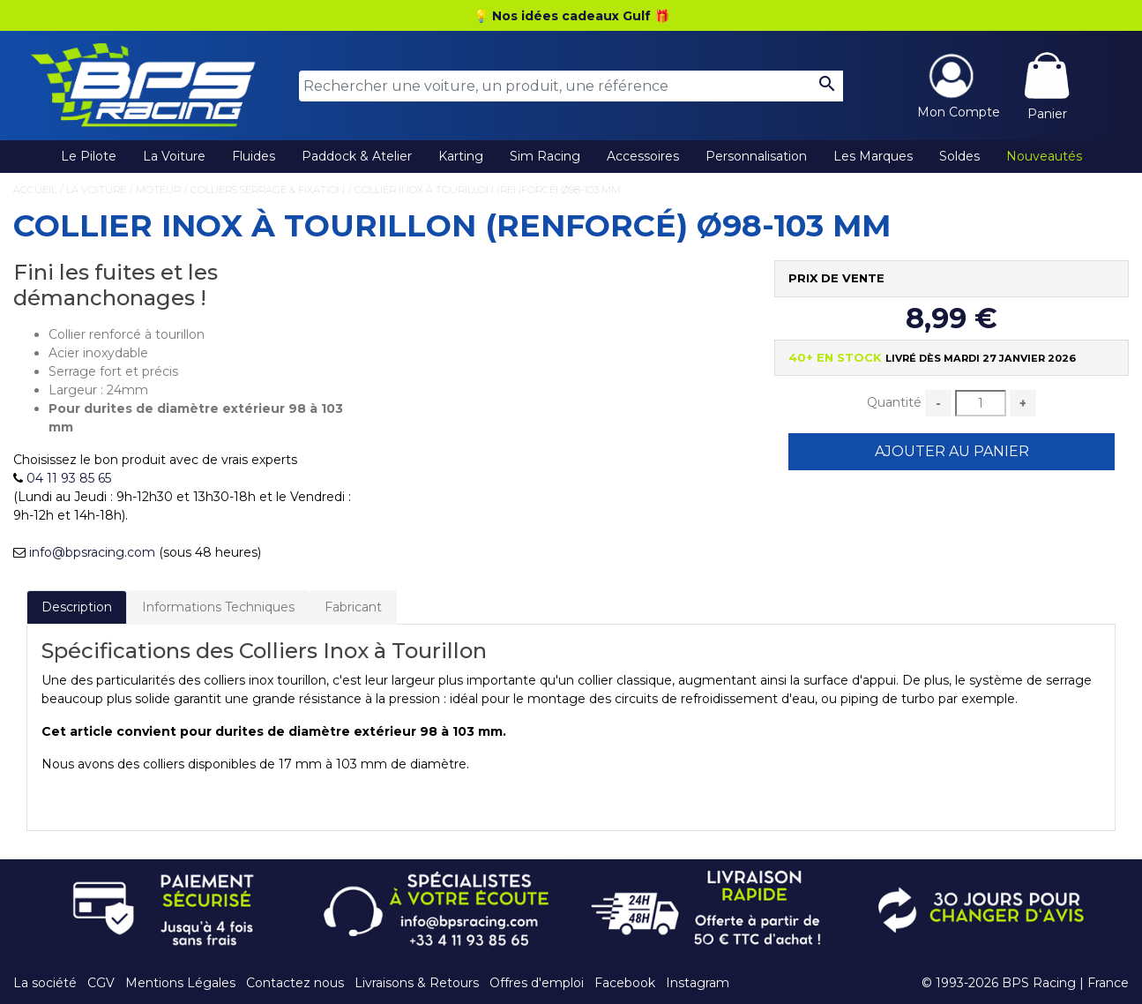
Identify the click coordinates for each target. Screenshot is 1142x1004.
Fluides (253, 156)
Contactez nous (295, 983)
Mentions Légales (180, 983)
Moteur (158, 190)
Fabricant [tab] (353, 607)
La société (45, 983)
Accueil (34, 190)
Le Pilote (88, 156)
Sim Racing (545, 156)
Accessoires (643, 156)
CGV (101, 983)
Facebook (624, 983)
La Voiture (174, 156)
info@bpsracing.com (92, 552)
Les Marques (873, 156)
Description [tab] (76, 607)
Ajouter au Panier (952, 451)
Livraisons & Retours (417, 983)
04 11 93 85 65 (68, 478)
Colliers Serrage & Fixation (267, 190)
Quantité (894, 402)
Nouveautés (1044, 156)
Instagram (697, 983)
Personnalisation (756, 156)
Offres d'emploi (536, 983)
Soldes (959, 156)
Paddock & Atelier (357, 156)
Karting (460, 156)
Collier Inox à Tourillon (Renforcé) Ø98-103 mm (488, 190)
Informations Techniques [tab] (218, 607)
